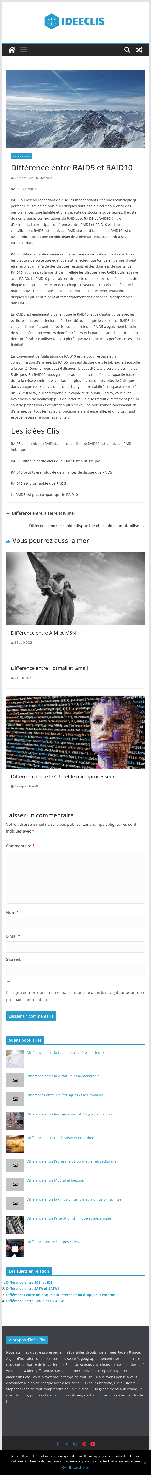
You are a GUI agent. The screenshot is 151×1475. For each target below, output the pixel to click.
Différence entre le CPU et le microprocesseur (63, 776)
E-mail (13, 936)
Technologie (21, 156)
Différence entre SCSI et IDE (29, 1282)
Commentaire (20, 846)
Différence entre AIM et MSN (43, 633)
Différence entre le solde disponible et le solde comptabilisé (87, 525)
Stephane (45, 178)
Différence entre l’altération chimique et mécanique (69, 1218)
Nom (12, 912)
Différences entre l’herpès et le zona (56, 1241)
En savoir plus (79, 1467)
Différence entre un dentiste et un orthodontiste (66, 1137)
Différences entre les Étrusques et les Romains (65, 1095)
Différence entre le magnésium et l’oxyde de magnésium (73, 1114)
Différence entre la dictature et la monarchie (63, 1076)
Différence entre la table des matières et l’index (65, 1052)
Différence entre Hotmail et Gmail (49, 668)
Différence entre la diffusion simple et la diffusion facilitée (74, 1199)
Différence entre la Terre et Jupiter (40, 513)
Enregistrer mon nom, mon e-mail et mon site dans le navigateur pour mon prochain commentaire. (75, 996)
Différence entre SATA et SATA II (33, 1288)
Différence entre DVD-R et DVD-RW (35, 1301)
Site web (14, 959)
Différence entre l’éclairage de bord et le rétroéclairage (71, 1161)
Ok (64, 1467)
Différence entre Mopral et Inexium (55, 1180)
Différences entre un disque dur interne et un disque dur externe (60, 1294)
